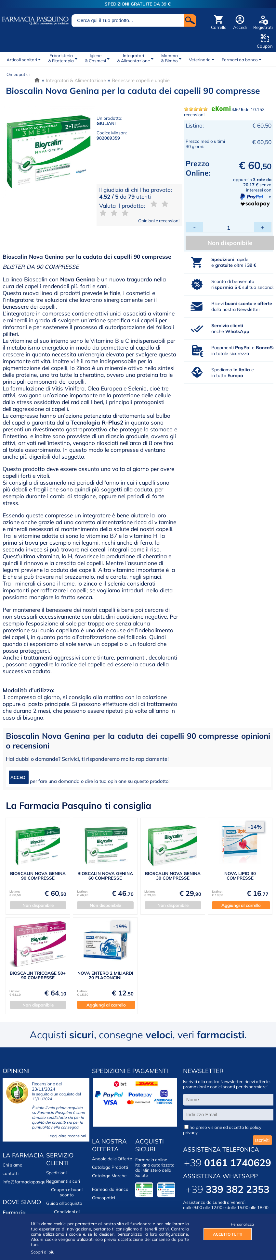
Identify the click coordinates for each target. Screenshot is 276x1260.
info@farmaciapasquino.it (29, 1181)
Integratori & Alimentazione (76, 80)
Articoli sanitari (22, 59)
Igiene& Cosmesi (95, 58)
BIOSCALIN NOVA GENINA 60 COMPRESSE (105, 875)
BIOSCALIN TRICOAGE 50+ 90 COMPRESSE (38, 975)
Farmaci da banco (240, 59)
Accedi (240, 27)
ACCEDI (18, 777)
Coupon (265, 46)
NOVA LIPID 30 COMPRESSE (240, 875)
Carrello (219, 27)
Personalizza (241, 1224)
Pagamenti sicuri (63, 1181)
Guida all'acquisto (64, 1203)
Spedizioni (56, 1172)
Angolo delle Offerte (112, 1158)
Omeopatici (18, 74)
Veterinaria (200, 59)
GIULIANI (106, 123)
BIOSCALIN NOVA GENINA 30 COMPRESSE (173, 875)
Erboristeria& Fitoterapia (61, 58)
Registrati (263, 27)
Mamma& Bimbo (169, 58)
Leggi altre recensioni (66, 1135)
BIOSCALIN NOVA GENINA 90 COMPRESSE (38, 875)
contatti (11, 1173)
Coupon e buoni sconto (67, 1192)
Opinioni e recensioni (158, 220)
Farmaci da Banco (110, 1189)
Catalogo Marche (109, 1175)
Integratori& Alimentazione (133, 58)
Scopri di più (43, 1251)
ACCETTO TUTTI (227, 1234)
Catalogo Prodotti (110, 1167)
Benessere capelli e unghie (141, 80)
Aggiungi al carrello (241, 905)
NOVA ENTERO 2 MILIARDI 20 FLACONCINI (105, 975)
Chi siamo (12, 1164)
